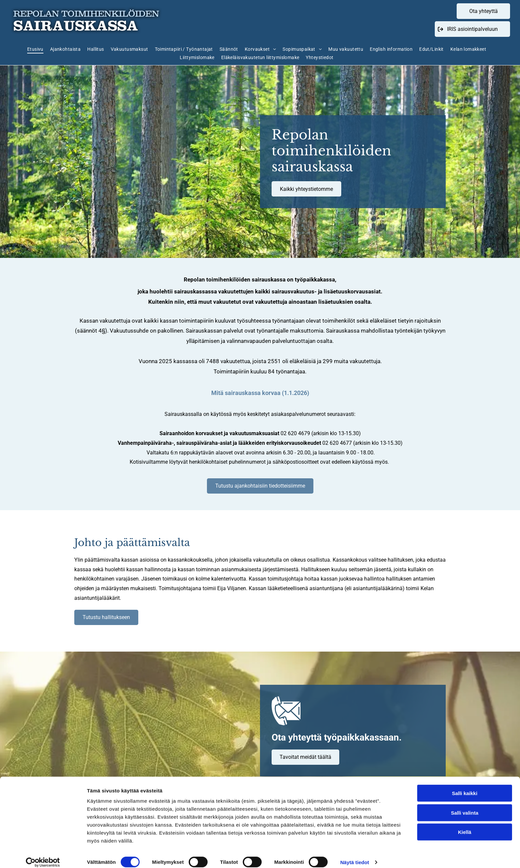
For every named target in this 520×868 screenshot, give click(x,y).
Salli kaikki (465, 786)
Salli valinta (465, 805)
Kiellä (464, 825)
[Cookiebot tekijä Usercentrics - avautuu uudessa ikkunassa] (43, 855)
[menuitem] (38, 49)
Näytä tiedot (354, 855)
